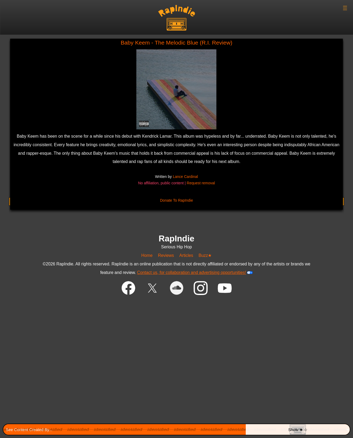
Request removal (201, 183)
